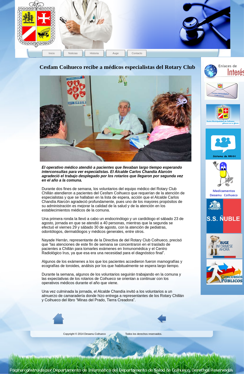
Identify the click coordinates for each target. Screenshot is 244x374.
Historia (94, 53)
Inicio (52, 53)
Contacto (137, 53)
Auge (116, 53)
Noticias (72, 53)
